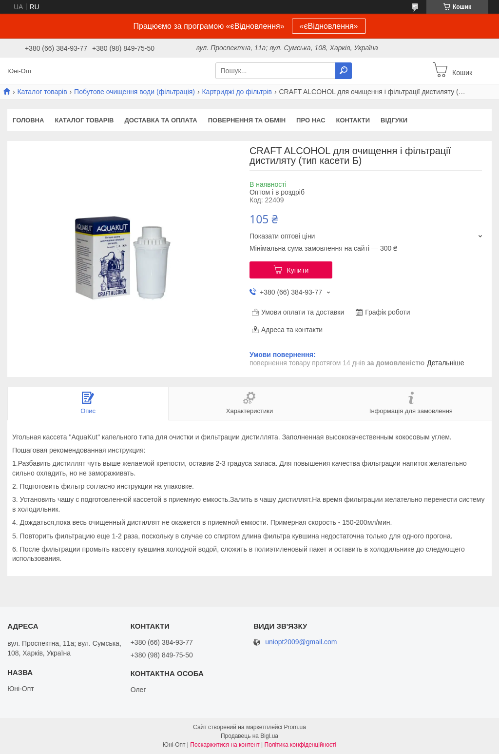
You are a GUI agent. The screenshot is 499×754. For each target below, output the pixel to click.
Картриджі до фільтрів (237, 92)
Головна (28, 120)
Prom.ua (295, 727)
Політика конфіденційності (301, 744)
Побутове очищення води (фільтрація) (134, 92)
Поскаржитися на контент (224, 744)
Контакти (353, 120)
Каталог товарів (42, 92)
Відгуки (394, 120)
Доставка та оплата (160, 120)
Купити (298, 270)
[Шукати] (343, 70)
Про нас (310, 120)
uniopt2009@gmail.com (301, 642)
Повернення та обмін (247, 120)
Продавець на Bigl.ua (249, 736)
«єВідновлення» (329, 26)
